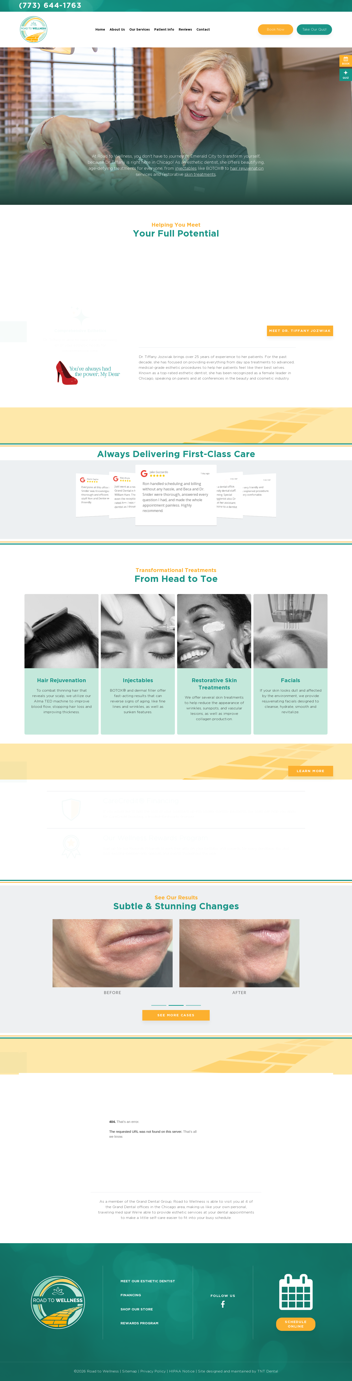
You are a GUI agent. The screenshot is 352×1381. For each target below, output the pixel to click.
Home (100, 29)
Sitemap (129, 1371)
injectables (186, 168)
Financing (131, 1295)
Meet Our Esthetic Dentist (148, 1281)
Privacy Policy (153, 1371)
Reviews (185, 29)
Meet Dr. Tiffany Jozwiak (300, 330)
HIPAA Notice (182, 1371)
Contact (203, 29)
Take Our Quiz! (314, 29)
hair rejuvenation (247, 168)
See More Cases (175, 1015)
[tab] (158, 1005)
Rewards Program (139, 1323)
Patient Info (164, 29)
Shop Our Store (137, 1309)
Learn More (311, 771)
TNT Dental (267, 1371)
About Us (117, 29)
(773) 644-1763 (50, 6)
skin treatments (200, 175)
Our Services (139, 29)
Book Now (275, 29)
